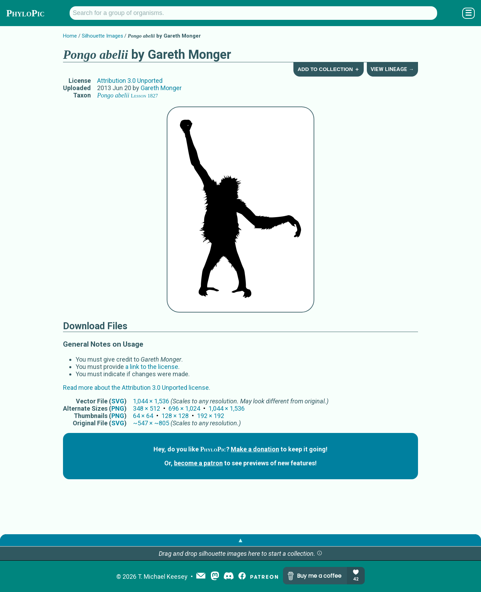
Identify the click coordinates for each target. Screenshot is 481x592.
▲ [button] (240, 540)
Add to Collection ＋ (329, 69)
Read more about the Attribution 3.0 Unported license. (136, 387)
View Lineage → (392, 69)
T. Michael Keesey (163, 576)
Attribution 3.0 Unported (130, 80)
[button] (319, 553)
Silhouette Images (102, 36)
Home (70, 36)
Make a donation (255, 449)
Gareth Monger (161, 88)
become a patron (198, 463)
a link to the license (151, 366)
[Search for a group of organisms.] (253, 13)
